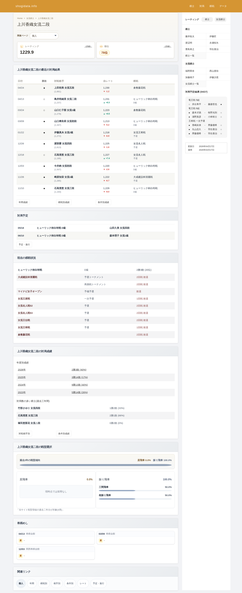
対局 (202, 6)
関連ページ (22, 36)
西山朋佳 (214, 71)
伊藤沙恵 (214, 77)
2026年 (22, 369)
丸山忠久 (196, 129)
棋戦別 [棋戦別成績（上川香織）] (43, 583)
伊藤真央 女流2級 (63, 132)
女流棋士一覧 (192, 83)
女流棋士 (30, 18)
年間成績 (23, 202)
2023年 (22, 392)
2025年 (22, 377)
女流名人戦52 (25, 305)
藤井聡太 (189, 36)
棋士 (192, 6)
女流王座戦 (24, 298)
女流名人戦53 (25, 313)
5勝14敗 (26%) (80, 392)
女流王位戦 (24, 320)
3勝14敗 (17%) (80, 377)
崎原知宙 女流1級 (63, 177)
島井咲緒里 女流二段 (65, 99)
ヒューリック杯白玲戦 (30, 269)
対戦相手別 (24, 433)
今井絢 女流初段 (63, 165)
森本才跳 (196, 112)
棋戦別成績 (64, 202)
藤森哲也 (212, 104)
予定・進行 (24, 244)
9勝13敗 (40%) (80, 384)
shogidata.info (26, 6)
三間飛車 (103, 487)
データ (223, 6)
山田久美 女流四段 (120, 227)
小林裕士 (212, 116)
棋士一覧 (189, 55)
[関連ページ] (44, 35)
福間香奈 (189, 71)
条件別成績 (103, 202)
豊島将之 (189, 49)
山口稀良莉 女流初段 (65, 121)
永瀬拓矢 (214, 42)
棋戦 (211, 6)
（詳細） (88, 46)
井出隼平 (196, 104)
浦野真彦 (196, 116)
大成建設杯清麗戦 (27, 277)
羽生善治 (214, 49)
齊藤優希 (212, 125)
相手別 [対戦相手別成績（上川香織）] (57, 583)
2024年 (22, 384)
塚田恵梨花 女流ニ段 (29, 423)
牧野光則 (212, 112)
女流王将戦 (24, 327)
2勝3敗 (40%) (79, 369)
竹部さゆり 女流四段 (29, 408)
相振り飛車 (105, 495)
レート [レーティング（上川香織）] (83, 583)
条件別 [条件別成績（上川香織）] (70, 583)
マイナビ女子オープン (30, 291)
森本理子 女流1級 (119, 235)
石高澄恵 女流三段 (64, 154)
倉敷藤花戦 (24, 334)
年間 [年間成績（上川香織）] (32, 583)
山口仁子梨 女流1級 (65, 110)
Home (20, 18)
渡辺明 (188, 42)
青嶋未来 (196, 125)
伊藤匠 (212, 36)
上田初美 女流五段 (64, 87)
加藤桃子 (189, 77)
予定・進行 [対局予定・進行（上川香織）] (98, 583)
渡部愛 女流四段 (63, 143)
